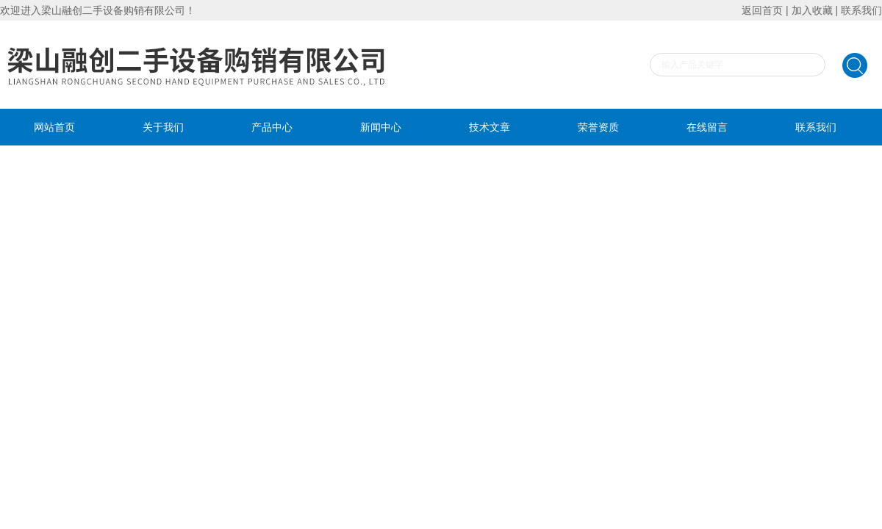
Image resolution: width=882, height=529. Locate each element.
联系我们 (861, 10)
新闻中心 (380, 127)
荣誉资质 (598, 127)
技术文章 (489, 127)
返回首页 (762, 10)
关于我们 (163, 127)
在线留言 (707, 127)
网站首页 (54, 127)
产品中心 (272, 127)
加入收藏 (812, 10)
